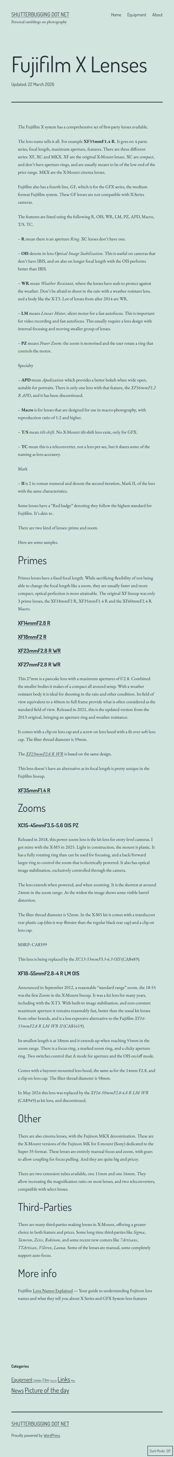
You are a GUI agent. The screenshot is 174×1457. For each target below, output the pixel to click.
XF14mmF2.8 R (34, 622)
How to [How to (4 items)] (53, 1380)
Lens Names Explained (53, 1290)
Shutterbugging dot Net (40, 14)
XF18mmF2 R (32, 636)
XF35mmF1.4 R (34, 790)
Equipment (136, 14)
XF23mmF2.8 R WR (39, 650)
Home (116, 14)
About (157, 14)
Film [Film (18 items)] (46, 1379)
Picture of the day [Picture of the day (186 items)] (47, 1390)
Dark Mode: (160, 1451)
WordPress (52, 1435)
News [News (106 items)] (17, 1390)
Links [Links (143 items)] (64, 1379)
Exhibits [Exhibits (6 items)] (38, 1380)
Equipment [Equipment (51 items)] (22, 1379)
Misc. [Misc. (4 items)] (73, 1380)
